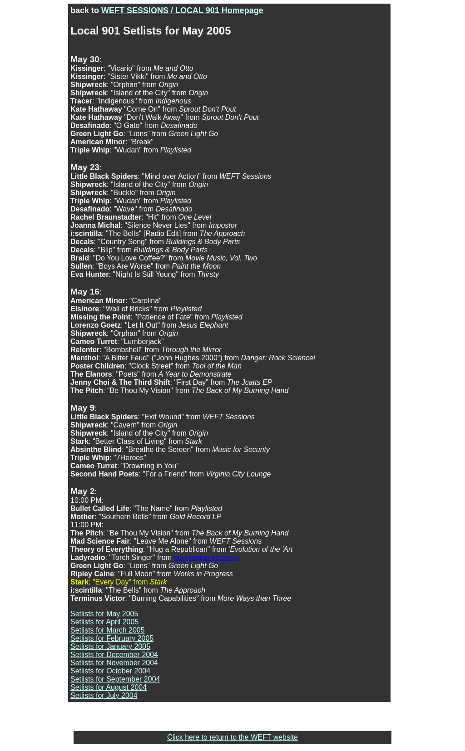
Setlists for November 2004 (114, 663)
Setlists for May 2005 (104, 614)
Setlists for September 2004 (115, 679)
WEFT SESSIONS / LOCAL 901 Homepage (182, 10)
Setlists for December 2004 (114, 654)
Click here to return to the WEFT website (232, 737)
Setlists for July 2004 (104, 695)
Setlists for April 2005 (104, 622)
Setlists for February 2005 (111, 638)
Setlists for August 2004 (108, 687)
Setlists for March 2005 (107, 630)
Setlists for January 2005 (110, 646)
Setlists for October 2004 (110, 671)
